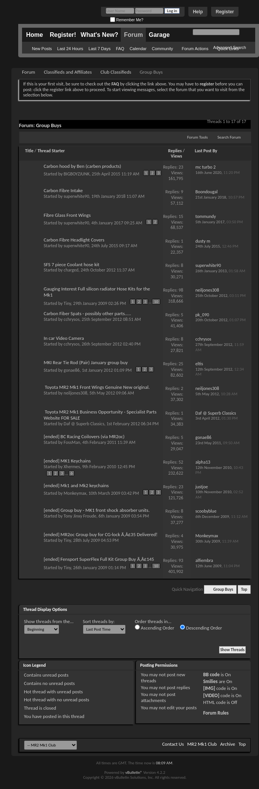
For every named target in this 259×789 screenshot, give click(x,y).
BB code (211, 674)
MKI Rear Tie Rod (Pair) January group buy (86, 362)
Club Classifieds (116, 72)
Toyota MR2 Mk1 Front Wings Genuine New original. (97, 387)
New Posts (42, 48)
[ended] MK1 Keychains (67, 461)
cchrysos (72, 319)
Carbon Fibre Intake (63, 190)
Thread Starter (51, 150)
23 (180, 167)
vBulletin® (133, 772)
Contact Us (173, 744)
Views (176, 156)
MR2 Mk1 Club (202, 744)
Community (162, 48)
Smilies (210, 681)
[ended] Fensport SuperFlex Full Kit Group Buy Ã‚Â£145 (99, 559)
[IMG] (209, 688)
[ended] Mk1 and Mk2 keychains (76, 485)
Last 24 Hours (70, 48)
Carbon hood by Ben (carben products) (82, 166)
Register (225, 11)
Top (244, 589)
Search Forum (229, 137)
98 (180, 290)
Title (29, 150)
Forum (133, 35)
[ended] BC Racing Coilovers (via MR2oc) (84, 436)
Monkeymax (75, 493)
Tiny (67, 303)
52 (180, 462)
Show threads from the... (49, 621)
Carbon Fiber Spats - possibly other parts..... (87, 313)
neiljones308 (75, 393)
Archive (227, 744)
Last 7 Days (99, 48)
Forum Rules (216, 713)
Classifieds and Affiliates (68, 72)
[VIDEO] (211, 695)
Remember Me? (126, 20)
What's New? (99, 35)
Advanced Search (229, 47)
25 (180, 363)
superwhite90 (76, 196)
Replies (175, 150)
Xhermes (72, 466)
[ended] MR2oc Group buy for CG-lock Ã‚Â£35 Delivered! (101, 534)
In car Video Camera (64, 338)
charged (71, 270)
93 (180, 560)
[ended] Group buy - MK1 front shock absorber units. (97, 510)
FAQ (120, 48)
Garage (159, 35)
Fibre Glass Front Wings (67, 215)
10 (156, 301)
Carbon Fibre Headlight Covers (74, 240)
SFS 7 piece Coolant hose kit (71, 264)
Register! (63, 35)
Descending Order (201, 628)
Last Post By (206, 150)
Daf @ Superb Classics (84, 423)
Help (198, 11)
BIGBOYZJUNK (77, 174)
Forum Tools (197, 137)
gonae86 (72, 370)
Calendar (138, 48)
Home (34, 35)
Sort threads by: (99, 621)
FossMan (72, 442)
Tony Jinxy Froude (80, 516)
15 (180, 216)
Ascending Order (154, 628)
